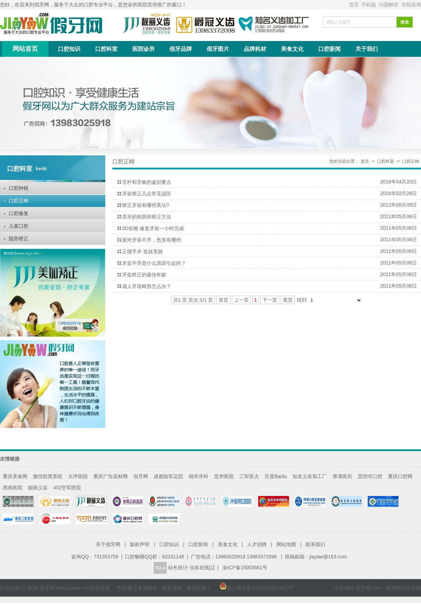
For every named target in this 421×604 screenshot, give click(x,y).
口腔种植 (18, 188)
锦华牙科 (198, 476)
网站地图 (286, 544)
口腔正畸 (18, 200)
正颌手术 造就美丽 (142, 251)
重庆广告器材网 (110, 476)
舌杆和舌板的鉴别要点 (146, 182)
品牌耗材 (255, 49)
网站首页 (25, 48)
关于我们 (366, 49)
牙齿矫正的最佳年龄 (144, 274)
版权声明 (139, 544)
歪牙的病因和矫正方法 (146, 217)
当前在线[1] (202, 567)
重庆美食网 (15, 476)
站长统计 (178, 567)
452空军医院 (67, 487)
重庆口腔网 (400, 476)
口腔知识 (69, 49)
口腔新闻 (329, 49)
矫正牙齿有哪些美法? (145, 205)
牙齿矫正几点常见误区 (146, 193)
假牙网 (140, 476)
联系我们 (315, 544)
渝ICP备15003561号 (244, 567)
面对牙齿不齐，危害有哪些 (151, 240)
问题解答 (389, 4)
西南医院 (12, 487)
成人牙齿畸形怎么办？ (146, 286)
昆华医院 (224, 476)
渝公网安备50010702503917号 (253, 588)
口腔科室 (106, 49)
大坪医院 (78, 476)
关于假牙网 (108, 544)
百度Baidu (276, 476)
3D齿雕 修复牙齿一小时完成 (153, 228)
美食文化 (292, 49)
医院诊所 (143, 49)
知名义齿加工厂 (310, 476)
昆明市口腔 (370, 476)
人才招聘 (257, 544)
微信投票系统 (47, 476)
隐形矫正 (18, 238)
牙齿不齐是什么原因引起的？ (154, 263)
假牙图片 (218, 49)
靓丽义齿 (38, 487)
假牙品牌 (180, 49)
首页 (354, 4)
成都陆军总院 (168, 476)
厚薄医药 (342, 476)
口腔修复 (18, 213)
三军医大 (249, 476)
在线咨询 (411, 4)
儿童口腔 (18, 226)
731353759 (106, 556)
